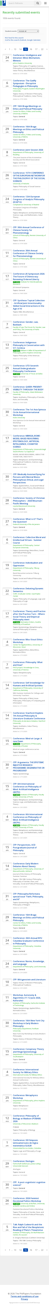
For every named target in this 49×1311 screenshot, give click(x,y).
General (22, 163)
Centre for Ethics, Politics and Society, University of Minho (27, 112)
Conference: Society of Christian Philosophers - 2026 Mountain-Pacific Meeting (29, 501)
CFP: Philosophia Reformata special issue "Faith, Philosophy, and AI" (28, 896)
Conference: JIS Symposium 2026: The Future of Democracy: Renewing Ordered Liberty (29, 276)
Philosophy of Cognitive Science (31, 66)
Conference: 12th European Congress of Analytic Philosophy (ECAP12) (29, 199)
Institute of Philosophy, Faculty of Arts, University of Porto (28, 795)
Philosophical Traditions (22, 96)
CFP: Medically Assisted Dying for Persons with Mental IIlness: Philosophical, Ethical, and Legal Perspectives (29, 478)
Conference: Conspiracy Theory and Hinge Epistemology (28, 1050)
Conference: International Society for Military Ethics (26, 1071)
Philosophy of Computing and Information (29, 68)
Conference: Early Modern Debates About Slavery (26, 865)
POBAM (16, 1127)
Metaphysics (34, 902)
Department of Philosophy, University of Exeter (27, 745)
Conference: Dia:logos (23, 1161)
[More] (45, 3)
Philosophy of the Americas (29, 355)
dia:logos (16, 1169)
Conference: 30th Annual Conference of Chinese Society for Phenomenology (28, 253)
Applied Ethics (24, 486)
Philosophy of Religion (21, 905)
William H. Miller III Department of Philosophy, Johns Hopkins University (29, 351)
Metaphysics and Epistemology (30, 213)
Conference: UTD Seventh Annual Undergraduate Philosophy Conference (26, 368)
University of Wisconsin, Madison (25, 1124)
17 (36, 49)
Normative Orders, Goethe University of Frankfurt (27, 623)
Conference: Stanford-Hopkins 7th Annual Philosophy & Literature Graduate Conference (29, 716)
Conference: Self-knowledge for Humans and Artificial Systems (29, 684)
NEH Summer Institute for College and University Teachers (28, 694)
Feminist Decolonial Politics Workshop (28, 1209)
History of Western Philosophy (30, 94)
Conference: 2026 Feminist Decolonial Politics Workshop (27, 1199)
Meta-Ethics (34, 550)
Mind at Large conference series (26, 749)
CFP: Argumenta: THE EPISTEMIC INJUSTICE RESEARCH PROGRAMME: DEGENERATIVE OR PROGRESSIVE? (29, 766)
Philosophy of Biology (27, 1130)
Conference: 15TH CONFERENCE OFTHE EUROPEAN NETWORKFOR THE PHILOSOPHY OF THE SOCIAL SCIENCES (29, 176)
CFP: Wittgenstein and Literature (29, 979)
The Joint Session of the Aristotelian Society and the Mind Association (27, 158)
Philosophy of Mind (26, 698)
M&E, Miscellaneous (26, 312)
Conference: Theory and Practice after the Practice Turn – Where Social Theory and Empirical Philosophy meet (29, 615)
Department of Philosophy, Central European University (26, 546)
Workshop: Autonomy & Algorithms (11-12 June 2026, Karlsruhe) (27, 998)
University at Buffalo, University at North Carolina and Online (29, 1204)
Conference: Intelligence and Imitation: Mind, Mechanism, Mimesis (27, 58)
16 (31, 49)
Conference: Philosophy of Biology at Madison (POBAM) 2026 (27, 1118)
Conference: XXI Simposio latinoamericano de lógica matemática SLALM (26, 1143)
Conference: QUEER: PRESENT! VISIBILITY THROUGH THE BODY (28, 388)
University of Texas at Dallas (32, 374)
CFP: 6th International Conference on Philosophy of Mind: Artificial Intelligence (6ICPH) (27, 787)
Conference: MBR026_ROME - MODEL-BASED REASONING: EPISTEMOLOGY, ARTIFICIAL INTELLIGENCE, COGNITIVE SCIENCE (27, 441)
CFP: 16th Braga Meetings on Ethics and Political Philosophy (27, 107)
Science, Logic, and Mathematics (25, 215)
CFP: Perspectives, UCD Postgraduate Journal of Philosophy (25, 847)
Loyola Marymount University (24, 506)
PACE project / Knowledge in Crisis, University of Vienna (26, 668)
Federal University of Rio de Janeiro (26, 524)
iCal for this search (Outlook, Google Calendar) (22, 40)
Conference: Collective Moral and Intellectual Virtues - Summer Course (29, 540)
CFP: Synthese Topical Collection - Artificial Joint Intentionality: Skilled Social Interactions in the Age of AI (29, 304)
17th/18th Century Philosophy (30, 879)
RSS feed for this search (14, 38)
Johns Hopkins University (22, 63)
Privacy (24, 1299)
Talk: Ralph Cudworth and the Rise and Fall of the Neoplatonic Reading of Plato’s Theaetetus (28, 1227)
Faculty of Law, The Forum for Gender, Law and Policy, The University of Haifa (29, 328)
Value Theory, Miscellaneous (24, 70)
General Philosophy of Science (25, 629)
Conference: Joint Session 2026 (28, 149)
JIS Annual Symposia (21, 287)
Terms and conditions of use (25, 1296)
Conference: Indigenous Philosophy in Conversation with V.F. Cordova (29, 345)
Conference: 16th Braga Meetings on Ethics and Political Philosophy (28, 129)
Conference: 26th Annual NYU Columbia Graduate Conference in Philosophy (28, 941)
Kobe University (19, 417)
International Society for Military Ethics (27, 1075)
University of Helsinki (21, 183)
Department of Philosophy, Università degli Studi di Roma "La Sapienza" (29, 450)
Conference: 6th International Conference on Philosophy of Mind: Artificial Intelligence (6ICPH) (28, 818)
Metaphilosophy (36, 627)
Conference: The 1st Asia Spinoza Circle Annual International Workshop (29, 412)
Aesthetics (23, 397)
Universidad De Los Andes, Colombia (27, 1148)
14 (20, 49)
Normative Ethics (19, 652)
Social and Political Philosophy (28, 551)
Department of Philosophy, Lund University (29, 966)
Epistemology (24, 550)
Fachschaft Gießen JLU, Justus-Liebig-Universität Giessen (27, 1165)
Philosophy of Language (28, 599)
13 (15, 49)
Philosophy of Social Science (29, 186)
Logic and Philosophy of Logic (30, 1151)
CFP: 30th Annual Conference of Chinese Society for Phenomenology (29, 230)
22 (42, 49)
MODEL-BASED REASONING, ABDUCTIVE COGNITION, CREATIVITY (29, 455)
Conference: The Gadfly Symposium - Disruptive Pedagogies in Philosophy (25, 83)
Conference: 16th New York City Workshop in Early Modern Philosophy (29, 1023)
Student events (11, 31)
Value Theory (37, 96)
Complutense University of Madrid (26, 204)
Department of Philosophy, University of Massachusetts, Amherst (28, 870)
